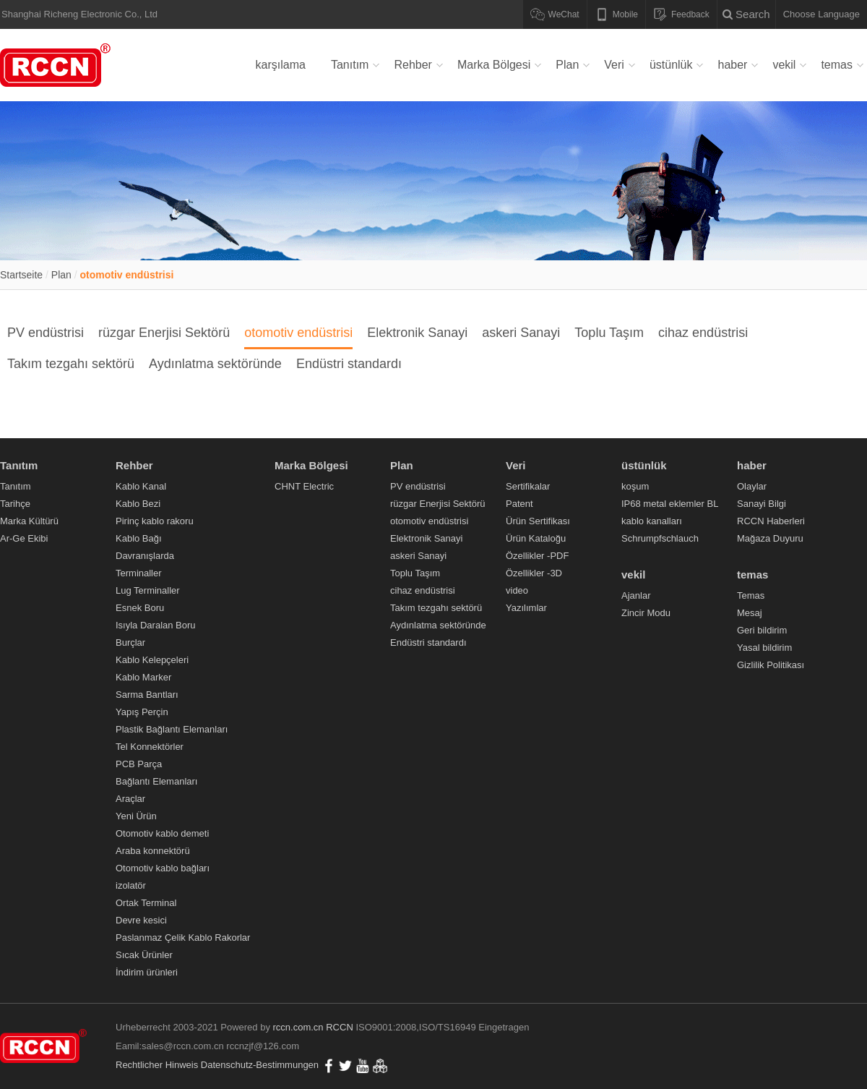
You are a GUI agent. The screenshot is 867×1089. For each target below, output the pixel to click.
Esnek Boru (140, 607)
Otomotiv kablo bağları (163, 868)
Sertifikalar (528, 486)
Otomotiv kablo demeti (162, 833)
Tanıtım (349, 65)
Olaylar (752, 486)
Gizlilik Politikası (770, 664)
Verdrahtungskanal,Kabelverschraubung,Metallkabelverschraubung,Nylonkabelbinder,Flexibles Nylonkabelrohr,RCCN (58, 65)
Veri (614, 65)
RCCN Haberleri (771, 521)
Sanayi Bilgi (761, 503)
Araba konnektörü (153, 850)
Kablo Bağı (139, 538)
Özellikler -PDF (537, 555)
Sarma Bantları (147, 694)
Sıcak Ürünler (144, 954)
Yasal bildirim (764, 647)
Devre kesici (141, 920)
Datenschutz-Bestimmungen (260, 1064)
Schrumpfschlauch (660, 538)
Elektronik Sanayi (417, 332)
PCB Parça (139, 764)
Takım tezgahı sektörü (70, 363)
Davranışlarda (145, 555)
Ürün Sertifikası (538, 521)
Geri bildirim (762, 630)
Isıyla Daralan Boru (156, 625)
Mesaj (749, 612)
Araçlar (130, 798)
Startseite (21, 275)
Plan (567, 65)
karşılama (281, 65)
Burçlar (130, 642)
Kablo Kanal (141, 486)
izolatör (131, 885)
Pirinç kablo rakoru (155, 521)
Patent (519, 503)
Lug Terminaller (148, 590)
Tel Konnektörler (150, 746)
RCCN (339, 1027)
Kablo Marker (143, 677)
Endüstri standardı (349, 363)
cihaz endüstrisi (703, 332)
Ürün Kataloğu (536, 538)
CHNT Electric (304, 486)
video (517, 590)
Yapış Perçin (142, 711)
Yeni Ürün (136, 816)
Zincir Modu (645, 612)
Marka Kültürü (29, 521)
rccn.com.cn (298, 1027)
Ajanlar (635, 595)
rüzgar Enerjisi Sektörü (164, 332)
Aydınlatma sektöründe (215, 363)
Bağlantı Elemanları (156, 781)
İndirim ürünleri (147, 972)
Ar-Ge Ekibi (24, 538)
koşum (635, 486)
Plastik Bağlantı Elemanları (172, 729)
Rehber (412, 65)
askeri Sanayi (521, 332)
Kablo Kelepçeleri (152, 659)
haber (732, 65)
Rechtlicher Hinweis (157, 1064)
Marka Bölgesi (493, 65)
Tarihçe (15, 503)
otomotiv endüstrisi (127, 275)
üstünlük (671, 65)
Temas (750, 595)
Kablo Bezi (138, 503)
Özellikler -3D (534, 573)
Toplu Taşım (609, 332)
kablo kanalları (651, 521)
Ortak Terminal (146, 902)
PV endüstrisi (45, 332)
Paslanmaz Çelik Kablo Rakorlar (183, 937)
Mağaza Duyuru (770, 538)
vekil (783, 65)
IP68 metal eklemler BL (669, 503)
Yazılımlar (526, 607)
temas (837, 65)
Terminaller (139, 573)
